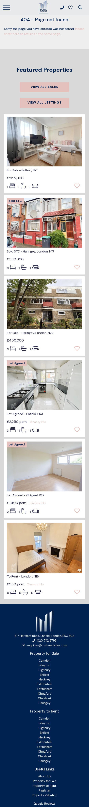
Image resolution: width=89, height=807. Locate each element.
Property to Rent (44, 786)
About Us (44, 776)
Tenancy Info (38, 422)
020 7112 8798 (44, 641)
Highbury (44, 670)
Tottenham (44, 689)
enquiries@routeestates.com (44, 645)
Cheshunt (44, 698)
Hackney (44, 679)
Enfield (44, 675)
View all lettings (44, 102)
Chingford (44, 694)
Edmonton (45, 684)
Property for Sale (44, 781)
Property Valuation (44, 795)
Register (44, 790)
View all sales (44, 87)
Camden (44, 661)
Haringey (44, 703)
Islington (44, 665)
